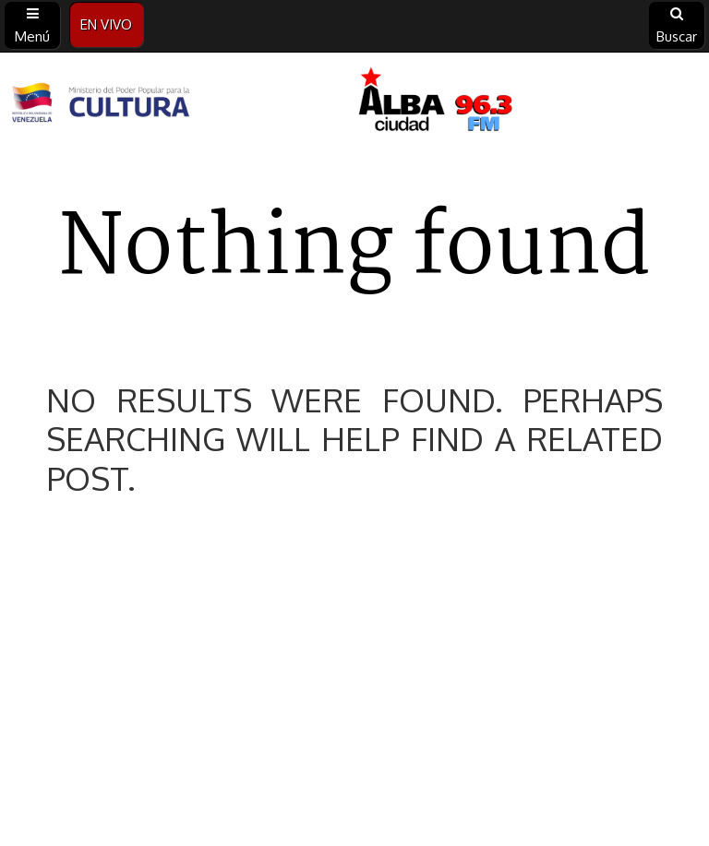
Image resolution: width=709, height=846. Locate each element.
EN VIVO (106, 24)
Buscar (676, 25)
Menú (32, 25)
